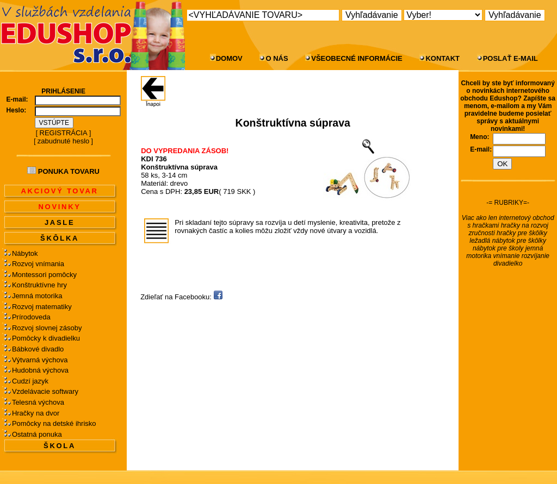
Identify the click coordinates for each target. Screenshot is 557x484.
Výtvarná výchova (40, 360)
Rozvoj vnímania (38, 264)
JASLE (60, 222)
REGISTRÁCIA (64, 133)
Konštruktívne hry (39, 285)
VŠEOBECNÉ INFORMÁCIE (357, 58)
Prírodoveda (31, 317)
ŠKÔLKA (59, 238)
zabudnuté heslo (63, 141)
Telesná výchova (38, 402)
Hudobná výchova (40, 370)
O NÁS (276, 58)
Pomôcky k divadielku (46, 338)
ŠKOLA (60, 446)
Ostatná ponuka (37, 434)
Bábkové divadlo (38, 349)
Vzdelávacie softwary (45, 391)
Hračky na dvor (35, 413)
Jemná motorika (37, 296)
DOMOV (229, 58)
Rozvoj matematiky (42, 307)
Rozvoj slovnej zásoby (47, 328)
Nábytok (25, 253)
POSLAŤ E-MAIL (510, 58)
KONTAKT (442, 58)
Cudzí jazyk (30, 381)
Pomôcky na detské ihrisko (54, 423)
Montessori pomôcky (44, 275)
